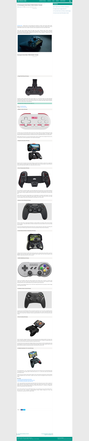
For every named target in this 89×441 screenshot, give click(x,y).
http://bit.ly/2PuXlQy (24, 107)
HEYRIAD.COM (22, 1)
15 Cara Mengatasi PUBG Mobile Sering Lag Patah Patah (26, 380)
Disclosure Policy (26, 439)
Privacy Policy (31, 439)
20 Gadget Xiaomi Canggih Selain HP (59, 8)
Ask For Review (36, 439)
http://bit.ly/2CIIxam (23, 106)
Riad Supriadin (69, 439)
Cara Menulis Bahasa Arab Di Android (23, 434)
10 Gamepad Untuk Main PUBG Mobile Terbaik (30, 5)
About (18, 439)
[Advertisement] (34, 17)
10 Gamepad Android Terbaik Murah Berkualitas (24, 379)
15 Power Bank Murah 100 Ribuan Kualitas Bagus (62, 10)
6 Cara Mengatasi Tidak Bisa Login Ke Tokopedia (46, 434)
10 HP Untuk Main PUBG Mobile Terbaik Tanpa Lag (25, 381)
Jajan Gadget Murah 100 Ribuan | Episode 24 (61, 6)
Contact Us (21, 439)
